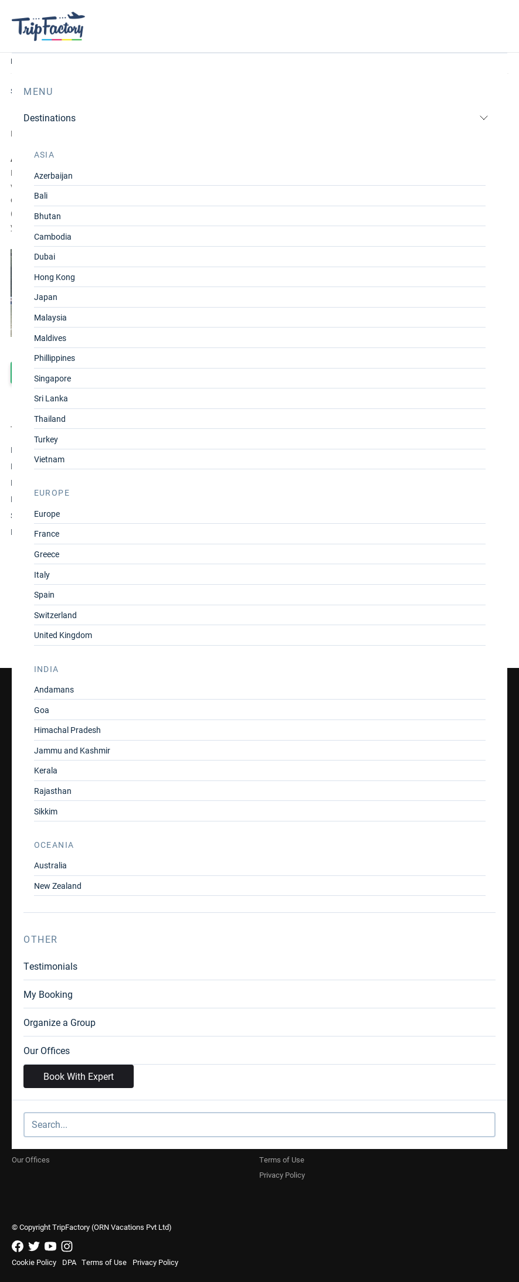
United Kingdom (63, 634)
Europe (47, 513)
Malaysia (50, 317)
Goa (41, 709)
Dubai (44, 256)
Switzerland (55, 614)
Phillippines (54, 357)
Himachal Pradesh (67, 729)
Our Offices (46, 1050)
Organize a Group (59, 1022)
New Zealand (58, 885)
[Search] (259, 1124)
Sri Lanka (51, 398)
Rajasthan (53, 790)
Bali (41, 195)
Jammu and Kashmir (72, 750)
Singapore (52, 378)
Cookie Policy (34, 1262)
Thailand (50, 418)
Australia (50, 865)
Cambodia (53, 236)
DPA (69, 1262)
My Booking (48, 994)
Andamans (54, 689)
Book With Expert (78, 1076)
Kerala (45, 770)
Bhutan (47, 215)
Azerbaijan (53, 175)
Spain (44, 594)
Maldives (50, 337)
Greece (46, 554)
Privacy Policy (282, 1175)
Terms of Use (281, 1159)
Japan (45, 296)
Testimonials (50, 966)
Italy (42, 574)
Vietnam (49, 459)
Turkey (46, 439)
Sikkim (45, 811)
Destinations (256, 117)
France (46, 533)
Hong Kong (54, 276)
